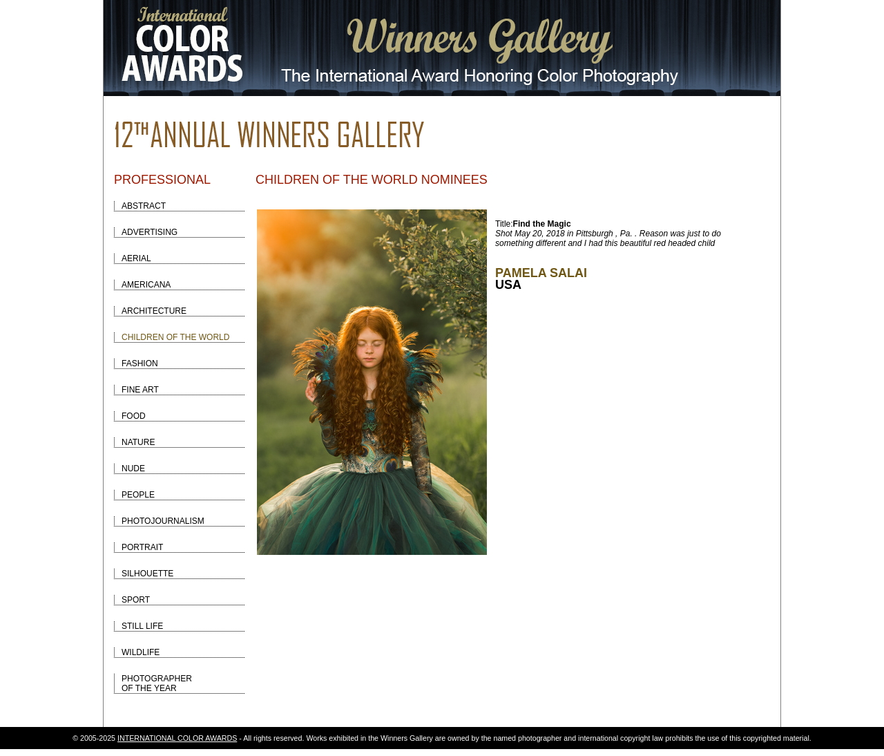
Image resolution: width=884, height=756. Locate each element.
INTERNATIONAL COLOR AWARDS (177, 738)
